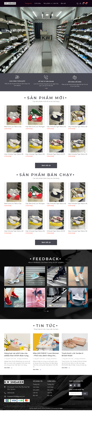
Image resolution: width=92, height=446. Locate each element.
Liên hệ (55, 3)
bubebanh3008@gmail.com (16, 396)
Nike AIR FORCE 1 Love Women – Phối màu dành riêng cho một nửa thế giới (46, 354)
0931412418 (10, 393)
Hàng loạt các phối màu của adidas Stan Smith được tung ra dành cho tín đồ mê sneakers (16, 354)
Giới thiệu (37, 3)
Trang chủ (28, 3)
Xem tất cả (46, 165)
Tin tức (46, 326)
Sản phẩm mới (46, 98)
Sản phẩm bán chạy (46, 175)
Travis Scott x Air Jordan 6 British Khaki (72, 354)
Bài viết (63, 3)
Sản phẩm (47, 3)
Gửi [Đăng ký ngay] (85, 393)
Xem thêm (8, 367)
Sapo (60, 408)
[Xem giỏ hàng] (86, 3)
